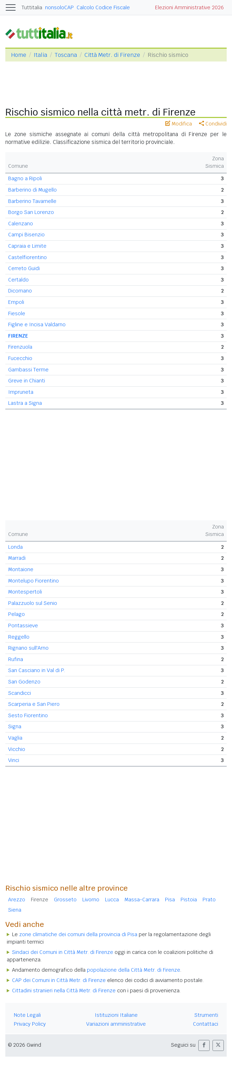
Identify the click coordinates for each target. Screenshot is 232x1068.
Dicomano (20, 291)
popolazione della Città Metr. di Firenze (133, 970)
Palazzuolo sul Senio (32, 603)
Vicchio (16, 749)
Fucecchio (20, 358)
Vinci (13, 760)
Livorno (90, 899)
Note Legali (27, 1015)
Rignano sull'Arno (28, 648)
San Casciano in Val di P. (36, 670)
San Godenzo (24, 681)
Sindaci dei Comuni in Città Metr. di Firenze (62, 952)
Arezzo (16, 899)
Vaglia (15, 738)
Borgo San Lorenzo (31, 212)
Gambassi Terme (28, 369)
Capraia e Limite (27, 246)
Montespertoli (25, 592)
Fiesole (16, 313)
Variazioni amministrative (116, 1024)
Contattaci (205, 1024)
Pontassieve (23, 625)
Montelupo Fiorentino (33, 581)
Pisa (170, 899)
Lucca (112, 899)
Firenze (39, 899)
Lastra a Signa (25, 403)
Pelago (16, 614)
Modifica (178, 123)
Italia (40, 55)
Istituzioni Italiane (116, 1015)
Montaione (20, 569)
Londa (15, 547)
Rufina (15, 659)
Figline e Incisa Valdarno (37, 324)
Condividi (213, 123)
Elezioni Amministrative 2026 (189, 7)
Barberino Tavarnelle (32, 201)
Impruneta (20, 392)
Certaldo (18, 280)
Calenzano (20, 223)
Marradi (17, 558)
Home (18, 55)
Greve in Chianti (26, 380)
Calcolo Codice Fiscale (103, 7)
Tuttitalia (32, 7)
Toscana (66, 55)
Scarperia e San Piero (34, 704)
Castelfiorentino (27, 257)
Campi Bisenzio (26, 234)
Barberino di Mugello (32, 190)
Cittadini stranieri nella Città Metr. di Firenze (64, 990)
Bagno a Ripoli (25, 178)
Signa (14, 726)
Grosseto (65, 899)
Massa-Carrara (142, 899)
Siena (14, 910)
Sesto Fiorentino (28, 715)
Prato (209, 899)
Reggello (18, 637)
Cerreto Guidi (24, 268)
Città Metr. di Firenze (112, 55)
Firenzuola (20, 347)
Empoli (16, 302)
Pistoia (189, 899)
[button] (204, 1045)
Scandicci (19, 693)
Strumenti (206, 1015)
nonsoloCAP (59, 7)
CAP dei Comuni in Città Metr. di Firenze (59, 980)
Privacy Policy (30, 1024)
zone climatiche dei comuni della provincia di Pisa (78, 934)
